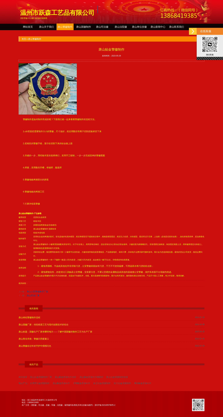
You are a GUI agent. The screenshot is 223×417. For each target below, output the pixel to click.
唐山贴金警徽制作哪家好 (91, 377)
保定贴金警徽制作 (102, 383)
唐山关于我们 (46, 27)
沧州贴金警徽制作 (122, 383)
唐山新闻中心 (158, 27)
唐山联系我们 (176, 27)
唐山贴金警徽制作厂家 (41, 377)
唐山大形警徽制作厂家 (37, 291)
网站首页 (28, 27)
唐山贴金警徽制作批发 (117, 377)
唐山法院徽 (121, 27)
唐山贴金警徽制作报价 (65, 377)
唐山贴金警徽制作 (26, 213)
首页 (24, 39)
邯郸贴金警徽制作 (81, 383)
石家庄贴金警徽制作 (40, 383)
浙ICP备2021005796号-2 (105, 405)
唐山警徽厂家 (32, 295)
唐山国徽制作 (83, 27)
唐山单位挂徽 (139, 27)
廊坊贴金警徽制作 (142, 383)
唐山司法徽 (102, 27)
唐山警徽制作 (65, 27)
